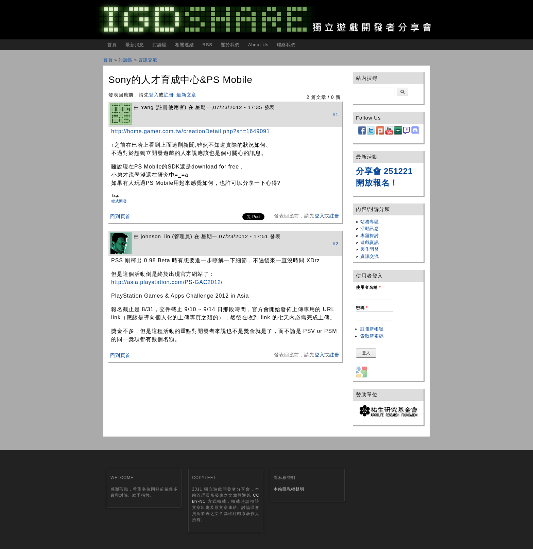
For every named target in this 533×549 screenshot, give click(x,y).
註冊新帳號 (372, 329)
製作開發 (369, 249)
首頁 (112, 44)
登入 (154, 95)
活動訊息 (369, 228)
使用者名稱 (368, 287)
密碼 (362, 307)
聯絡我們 (286, 44)
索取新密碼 (372, 336)
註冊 (169, 95)
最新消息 (134, 44)
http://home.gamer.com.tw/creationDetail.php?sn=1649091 (190, 131)
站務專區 (369, 221)
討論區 (160, 44)
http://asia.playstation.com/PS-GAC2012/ (167, 282)
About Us (258, 44)
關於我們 (230, 44)
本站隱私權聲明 (289, 489)
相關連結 (184, 44)
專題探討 (369, 235)
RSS (207, 44)
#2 (336, 243)
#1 (336, 114)
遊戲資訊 (369, 242)
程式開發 (119, 201)
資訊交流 (147, 60)
